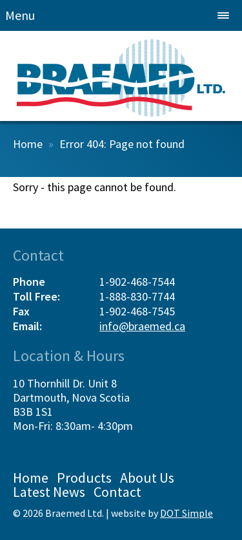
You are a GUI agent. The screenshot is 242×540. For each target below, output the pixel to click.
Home (28, 143)
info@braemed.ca (142, 326)
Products (84, 478)
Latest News (49, 492)
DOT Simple (186, 513)
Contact (117, 492)
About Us (147, 478)
